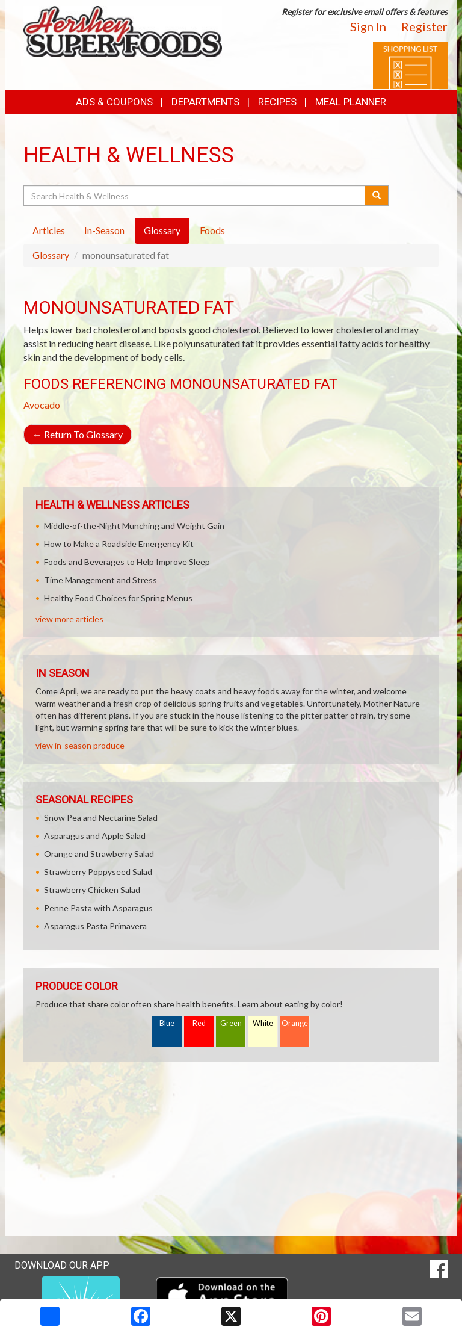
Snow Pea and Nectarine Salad (101, 817)
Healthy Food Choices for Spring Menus (118, 598)
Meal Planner (350, 102)
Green (231, 1023)
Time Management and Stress (100, 580)
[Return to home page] (122, 30)
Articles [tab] (48, 230)
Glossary (50, 255)
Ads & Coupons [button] (114, 102)
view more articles (69, 619)
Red (199, 1023)
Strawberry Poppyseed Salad (98, 872)
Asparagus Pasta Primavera (95, 926)
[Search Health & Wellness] (195, 195)
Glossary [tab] (162, 230)
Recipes (277, 102)
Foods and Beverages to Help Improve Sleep (127, 562)
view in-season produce (80, 745)
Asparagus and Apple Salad (95, 835)
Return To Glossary (77, 434)
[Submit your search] (377, 195)
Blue (166, 1023)
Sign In (368, 26)
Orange (295, 1023)
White (263, 1023)
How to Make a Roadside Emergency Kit (119, 544)
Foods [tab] (212, 230)
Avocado (41, 404)
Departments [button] (205, 102)
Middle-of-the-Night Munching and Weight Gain (134, 526)
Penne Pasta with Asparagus (98, 908)
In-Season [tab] (104, 230)
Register (424, 26)
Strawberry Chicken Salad (92, 890)
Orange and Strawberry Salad (99, 854)
